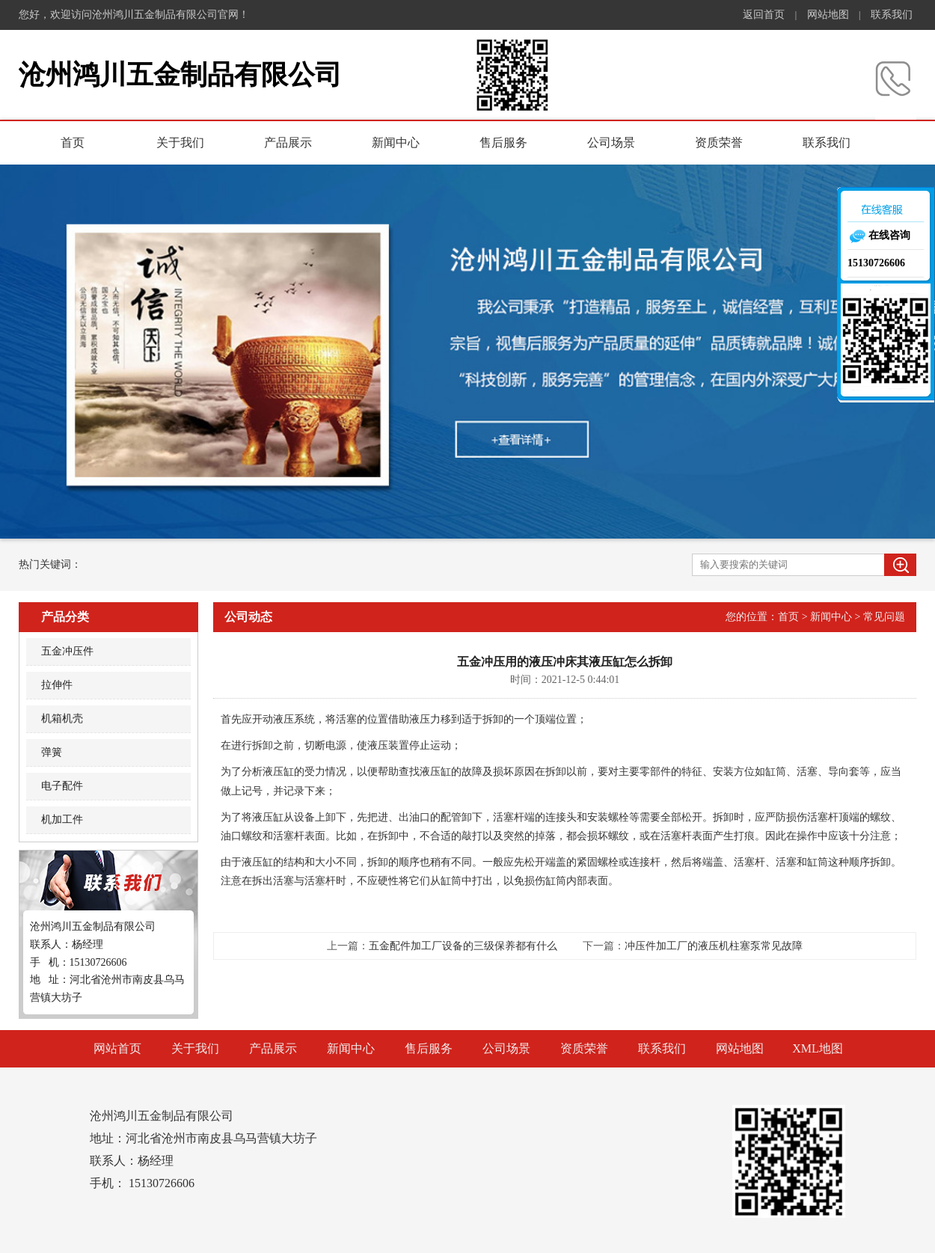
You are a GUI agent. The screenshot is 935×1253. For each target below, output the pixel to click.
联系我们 (892, 14)
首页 (73, 142)
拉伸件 (57, 684)
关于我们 (180, 142)
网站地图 (828, 14)
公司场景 (611, 142)
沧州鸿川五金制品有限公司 (180, 75)
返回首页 (764, 14)
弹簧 (51, 752)
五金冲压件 (67, 651)
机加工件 (62, 819)
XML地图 (817, 1048)
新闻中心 (396, 142)
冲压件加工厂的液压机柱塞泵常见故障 (714, 946)
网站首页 (117, 1048)
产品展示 (288, 142)
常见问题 (884, 616)
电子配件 (62, 785)
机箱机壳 (62, 718)
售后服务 (503, 142)
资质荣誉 (719, 142)
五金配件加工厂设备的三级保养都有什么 (463, 946)
